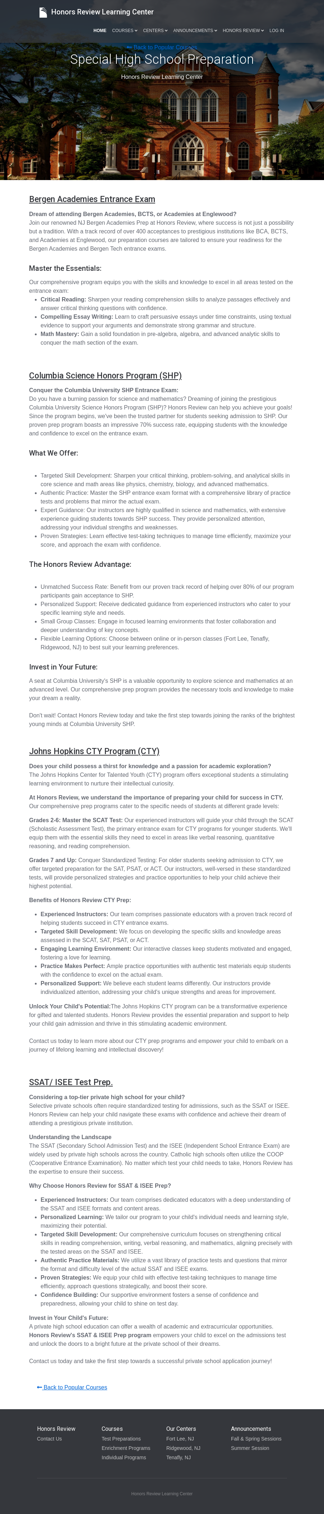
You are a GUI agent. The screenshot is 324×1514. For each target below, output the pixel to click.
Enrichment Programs (126, 1448)
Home (99, 30)
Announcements (195, 30)
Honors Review (243, 30)
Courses (124, 30)
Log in (276, 30)
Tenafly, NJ (178, 1457)
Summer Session (250, 1448)
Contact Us (49, 1439)
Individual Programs (124, 1457)
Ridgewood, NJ (183, 1448)
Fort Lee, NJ (180, 1439)
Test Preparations (121, 1439)
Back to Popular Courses (162, 47)
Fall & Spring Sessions (256, 1439)
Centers (155, 30)
